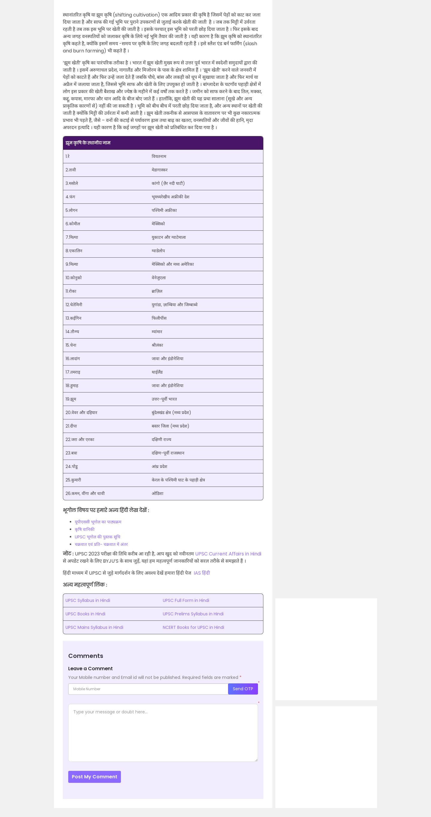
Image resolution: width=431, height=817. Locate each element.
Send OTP (243, 689)
